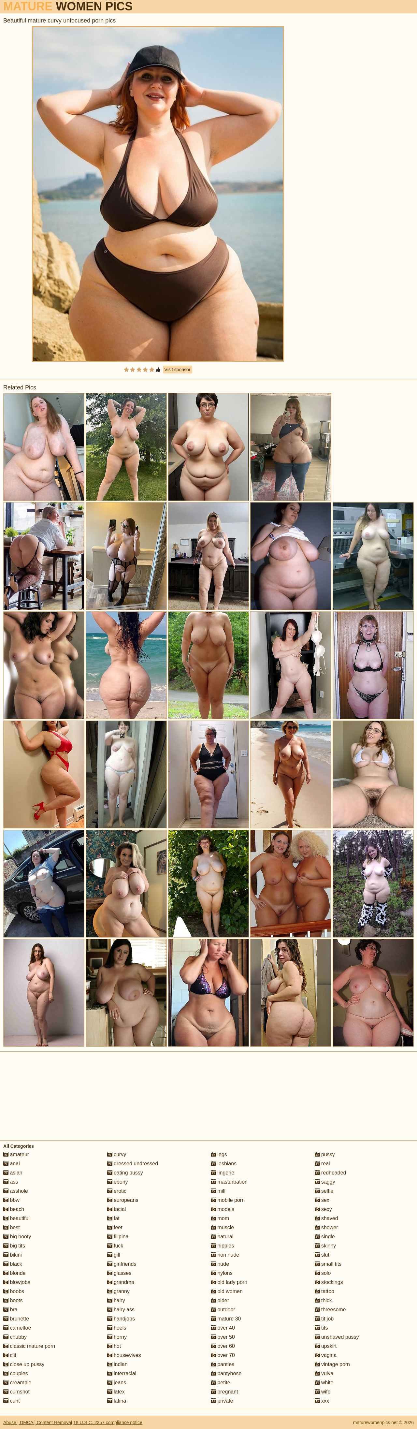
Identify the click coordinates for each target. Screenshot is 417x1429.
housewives (124, 1355)
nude (220, 1264)
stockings (329, 1282)
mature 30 (226, 1318)
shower (326, 1227)
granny (118, 1291)
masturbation (229, 1182)
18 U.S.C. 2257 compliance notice (107, 1422)
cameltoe (17, 1328)
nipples (222, 1245)
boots (13, 1300)
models (222, 1209)
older (220, 1300)
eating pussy (125, 1172)
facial (116, 1209)
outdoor (223, 1309)
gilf (114, 1255)
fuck (115, 1245)
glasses (119, 1273)
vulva (324, 1373)
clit (9, 1355)
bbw (11, 1200)
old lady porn (229, 1282)
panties (222, 1364)
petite (220, 1382)
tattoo (324, 1291)
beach (13, 1209)
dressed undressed (132, 1163)
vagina (326, 1355)
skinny (325, 1245)
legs (219, 1154)
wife (323, 1391)
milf (218, 1191)
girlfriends (122, 1264)
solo (323, 1273)
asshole (15, 1191)
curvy (116, 1154)
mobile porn (228, 1200)
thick (323, 1300)
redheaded (330, 1172)
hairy (116, 1300)
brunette (16, 1318)
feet (114, 1227)
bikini (12, 1255)
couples (15, 1373)
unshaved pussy (337, 1337)
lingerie (222, 1172)
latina (116, 1401)
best (11, 1227)
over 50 (223, 1337)
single (325, 1236)
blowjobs (16, 1282)
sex (322, 1200)
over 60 (223, 1346)
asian (12, 1172)
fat (113, 1218)
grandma (121, 1282)
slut (322, 1255)
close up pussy (23, 1364)
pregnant (224, 1391)
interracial (122, 1373)
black (12, 1264)
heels (116, 1328)
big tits (14, 1245)
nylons (222, 1273)
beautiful (16, 1218)
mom (220, 1218)
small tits (328, 1264)
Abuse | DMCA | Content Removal (37, 1422)
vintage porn (332, 1364)
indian (117, 1364)
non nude (225, 1255)
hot (114, 1346)
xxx (322, 1401)
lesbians (224, 1163)
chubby (15, 1337)
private (222, 1401)
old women (227, 1291)
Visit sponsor (178, 369)
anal (11, 1163)
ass (10, 1182)
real (322, 1163)
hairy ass (121, 1309)
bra (10, 1309)
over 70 (223, 1355)
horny (117, 1337)
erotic (117, 1191)
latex (116, 1391)
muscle (222, 1227)
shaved (326, 1218)
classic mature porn (29, 1346)
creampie (17, 1382)
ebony (117, 1182)
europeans (122, 1200)
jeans (116, 1382)
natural (222, 1236)
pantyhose (226, 1373)
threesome (330, 1309)
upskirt (326, 1346)
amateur (16, 1154)
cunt (11, 1401)
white (324, 1382)
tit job (324, 1318)
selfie (324, 1191)
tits (321, 1328)
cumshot (16, 1391)
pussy (325, 1154)
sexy (323, 1209)
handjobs (121, 1318)
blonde (14, 1273)
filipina (118, 1236)
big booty (17, 1236)
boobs (13, 1291)
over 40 (223, 1328)
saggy (325, 1182)
